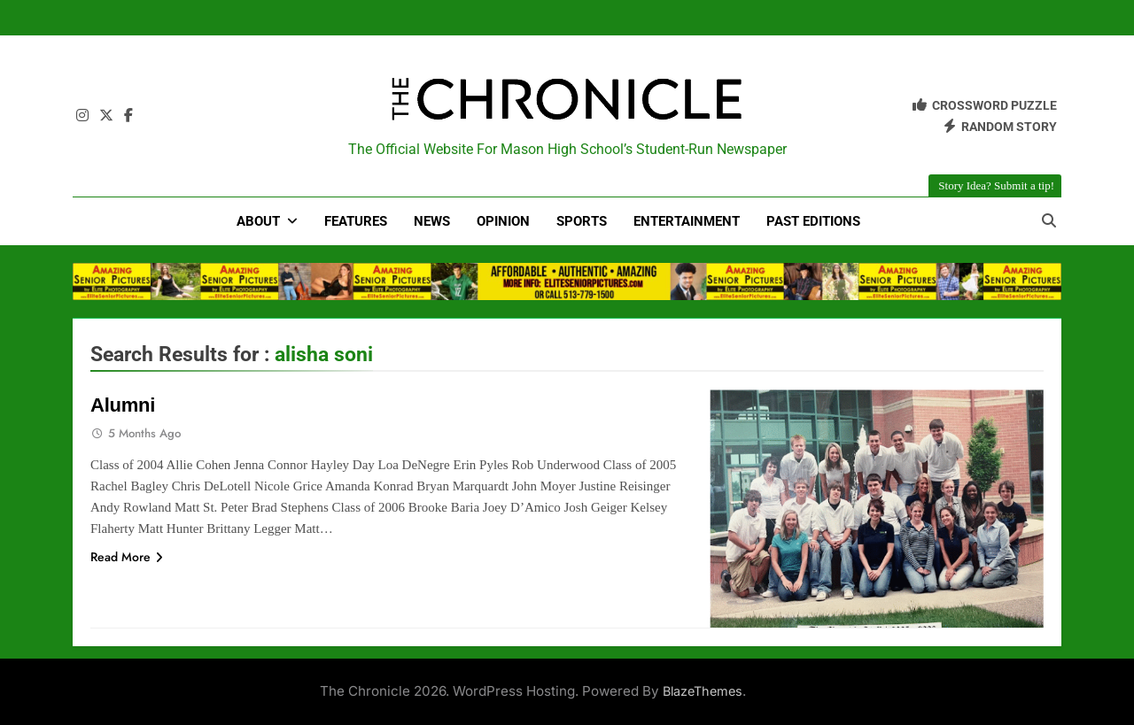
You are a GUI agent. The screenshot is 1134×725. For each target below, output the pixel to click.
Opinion (503, 221)
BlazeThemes (702, 690)
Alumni (122, 405)
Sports (581, 221)
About (258, 221)
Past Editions (813, 221)
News (432, 221)
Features (355, 221)
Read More (126, 557)
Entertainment (686, 221)
